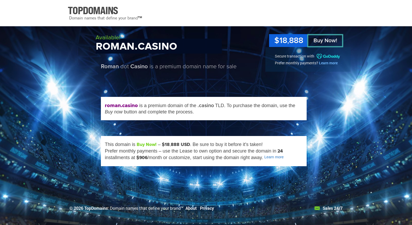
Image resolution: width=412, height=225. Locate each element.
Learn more (328, 62)
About (191, 208)
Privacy (207, 208)
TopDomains (96, 208)
